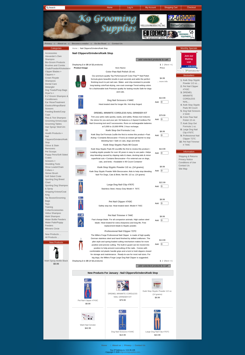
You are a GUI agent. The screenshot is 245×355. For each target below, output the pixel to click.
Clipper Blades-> (53, 71)
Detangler (50, 87)
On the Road (100, 43)
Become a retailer (80, 43)
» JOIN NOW (191, 66)
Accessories (51, 53)
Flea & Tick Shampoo (55, 117)
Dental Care (51, 84)
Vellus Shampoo (53, 213)
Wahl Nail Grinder (88, 325)
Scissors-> (50, 161)
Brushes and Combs (55, 65)
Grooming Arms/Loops (56, 121)
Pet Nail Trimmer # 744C (120, 215)
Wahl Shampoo (52, 216)
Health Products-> (54, 133)
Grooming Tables (53, 124)
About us (62, 43)
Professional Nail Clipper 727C (120, 231)
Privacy (48, 43)
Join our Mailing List (188, 59)
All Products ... (52, 237)
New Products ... (53, 234)
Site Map (183, 168)
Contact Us (117, 43)
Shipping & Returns (188, 156)
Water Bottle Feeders (55, 219)
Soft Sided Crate (53, 176)
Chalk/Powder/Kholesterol (57, 68)
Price (162, 68)
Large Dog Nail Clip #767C (120, 184)
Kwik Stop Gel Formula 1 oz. (120, 130)
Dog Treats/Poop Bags (56, 90)
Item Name (121, 68)
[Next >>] (168, 64)
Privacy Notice (186, 159)
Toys (47, 204)
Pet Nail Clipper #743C (120, 201)
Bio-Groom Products (55, 62)
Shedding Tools (52, 164)
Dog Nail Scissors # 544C (120, 100)
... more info (162, 81)
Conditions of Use (187, 162)
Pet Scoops (50, 151)
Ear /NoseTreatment (55, 102)
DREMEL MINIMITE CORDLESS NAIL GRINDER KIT (120, 113)
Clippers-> (50, 74)
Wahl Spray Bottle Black (56, 259)
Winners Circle (52, 228)
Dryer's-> (49, 93)
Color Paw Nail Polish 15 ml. (120, 71)
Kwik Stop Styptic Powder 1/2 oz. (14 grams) (120, 167)
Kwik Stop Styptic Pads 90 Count (120, 144)
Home (74, 48)
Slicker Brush (51, 173)
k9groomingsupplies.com (130, 352)
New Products (56, 242)
